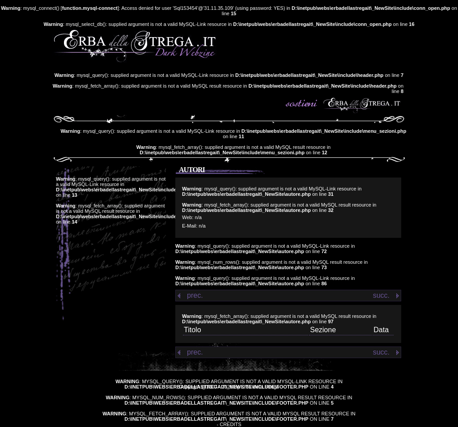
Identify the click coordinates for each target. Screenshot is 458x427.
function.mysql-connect (90, 8)
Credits (230, 424)
